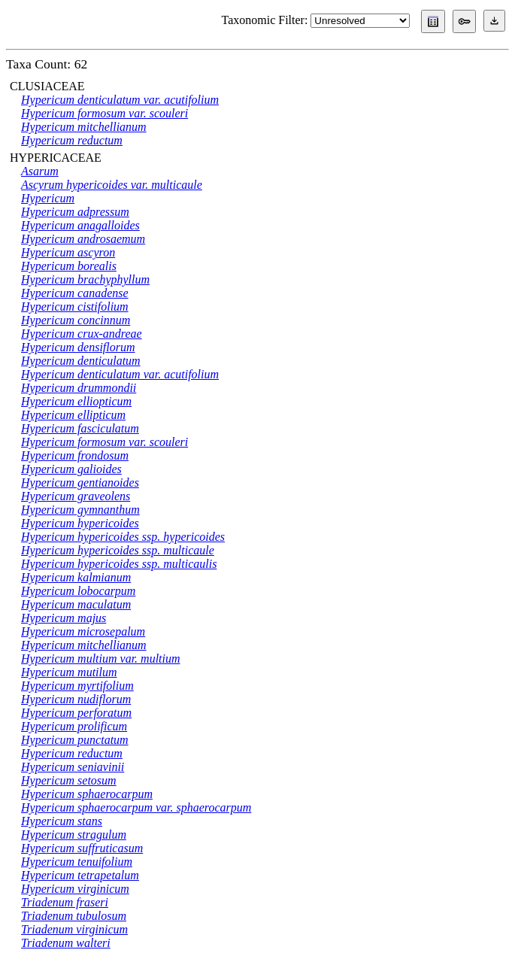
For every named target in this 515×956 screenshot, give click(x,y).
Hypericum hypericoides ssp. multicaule (117, 550)
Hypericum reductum (72, 140)
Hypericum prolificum (74, 726)
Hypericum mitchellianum (84, 126)
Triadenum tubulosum (73, 915)
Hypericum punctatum (75, 739)
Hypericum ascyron (68, 252)
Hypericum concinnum (75, 320)
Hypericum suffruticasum (82, 848)
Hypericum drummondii (78, 387)
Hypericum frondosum (75, 455)
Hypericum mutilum (69, 672)
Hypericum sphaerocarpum (87, 794)
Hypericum (47, 198)
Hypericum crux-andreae (81, 333)
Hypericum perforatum (76, 712)
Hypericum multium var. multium (100, 658)
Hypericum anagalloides (80, 225)
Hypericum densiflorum (78, 347)
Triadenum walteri (66, 942)
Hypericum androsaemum (83, 238)
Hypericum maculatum (76, 604)
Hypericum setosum (69, 780)
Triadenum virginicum (74, 929)
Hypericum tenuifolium (76, 861)
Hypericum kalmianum (76, 577)
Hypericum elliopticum (76, 401)
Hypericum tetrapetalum (80, 875)
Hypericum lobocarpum (78, 590)
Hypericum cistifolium (75, 306)
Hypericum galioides (71, 469)
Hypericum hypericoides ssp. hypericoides (123, 536)
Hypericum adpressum (75, 211)
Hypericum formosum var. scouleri (104, 113)
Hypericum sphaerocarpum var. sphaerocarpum (136, 807)
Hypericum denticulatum (81, 360)
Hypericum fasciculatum (80, 428)
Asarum (40, 171)
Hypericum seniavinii (72, 766)
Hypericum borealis (69, 265)
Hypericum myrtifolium (77, 685)
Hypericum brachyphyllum (85, 279)
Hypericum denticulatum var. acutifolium (120, 99)
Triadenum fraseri (64, 902)
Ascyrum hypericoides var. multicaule (111, 184)
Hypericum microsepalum (83, 631)
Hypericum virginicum (75, 888)
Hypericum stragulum (73, 834)
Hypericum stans (61, 821)
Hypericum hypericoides (80, 523)
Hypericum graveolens (75, 496)
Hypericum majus (63, 618)
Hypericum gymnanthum (80, 509)
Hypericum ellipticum (73, 414)
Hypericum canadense (75, 293)
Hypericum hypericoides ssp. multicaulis (119, 563)
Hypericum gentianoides (80, 482)
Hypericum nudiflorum (76, 699)
